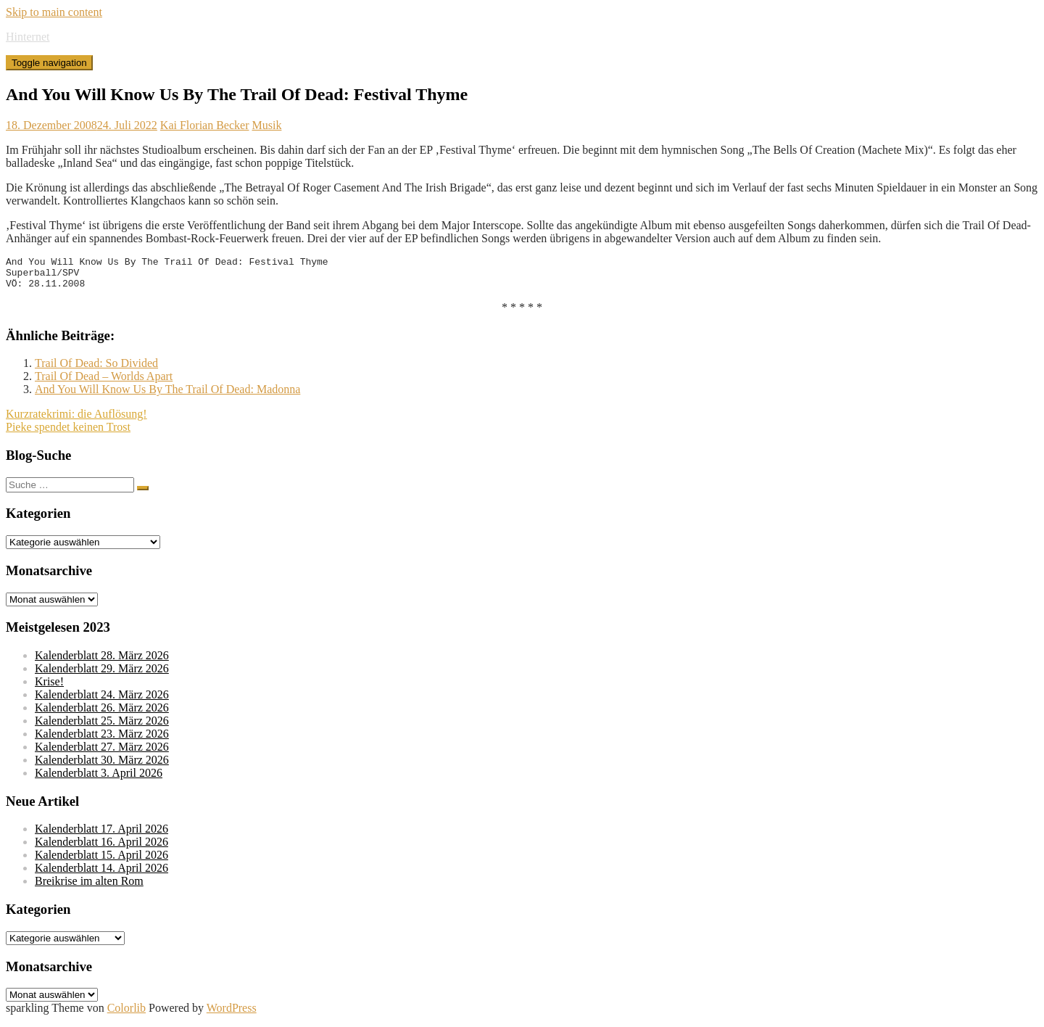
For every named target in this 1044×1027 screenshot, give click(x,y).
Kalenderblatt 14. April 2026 (101, 874)
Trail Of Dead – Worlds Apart (104, 382)
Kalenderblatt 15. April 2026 (101, 861)
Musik (266, 125)
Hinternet (27, 36)
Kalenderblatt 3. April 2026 (98, 779)
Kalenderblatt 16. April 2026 (101, 848)
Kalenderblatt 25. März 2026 (102, 727)
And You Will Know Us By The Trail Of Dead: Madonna (167, 395)
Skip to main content (54, 12)
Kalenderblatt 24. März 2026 (102, 701)
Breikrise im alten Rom (89, 887)
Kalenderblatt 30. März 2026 (102, 766)
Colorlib (126, 1014)
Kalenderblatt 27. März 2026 (102, 753)
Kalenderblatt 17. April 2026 (101, 835)
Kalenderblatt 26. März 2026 (102, 714)
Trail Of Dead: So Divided (96, 369)
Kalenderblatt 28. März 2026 (102, 662)
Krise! (49, 688)
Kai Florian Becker (204, 125)
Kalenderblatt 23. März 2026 (102, 740)
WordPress (232, 1014)
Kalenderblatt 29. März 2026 (102, 675)
